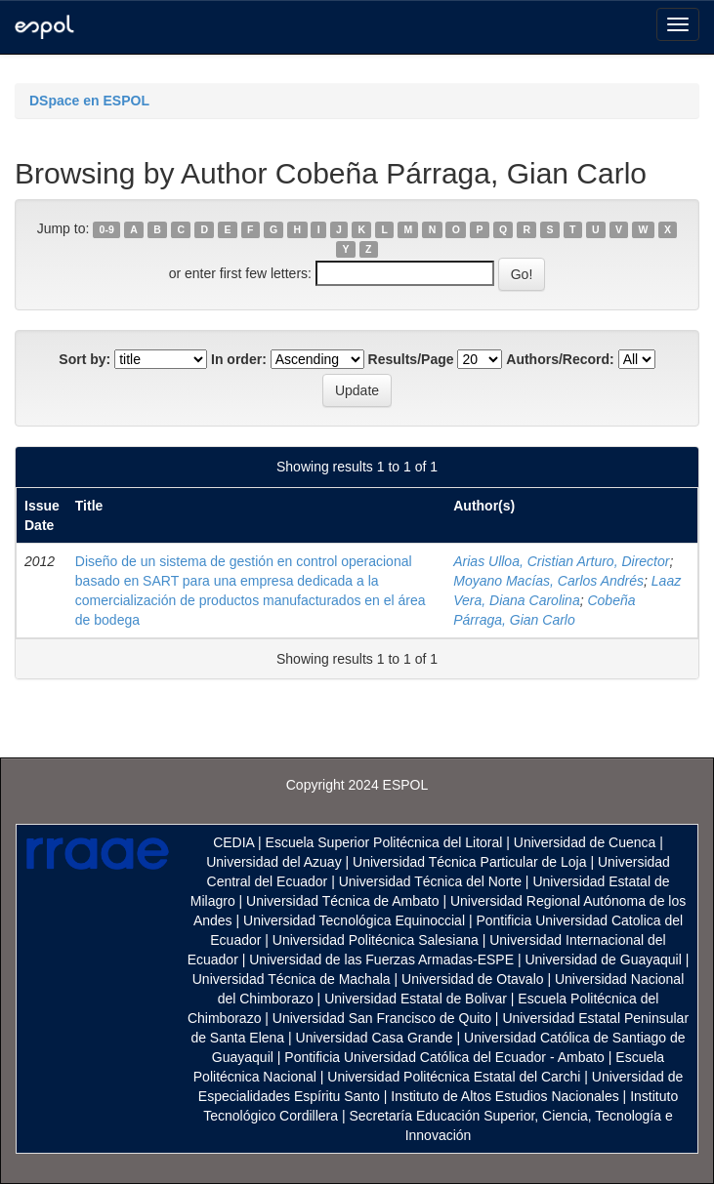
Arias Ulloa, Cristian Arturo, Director (561, 561)
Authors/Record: (559, 359)
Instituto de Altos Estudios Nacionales (504, 1096)
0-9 (107, 229)
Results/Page (411, 359)
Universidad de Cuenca (585, 842)
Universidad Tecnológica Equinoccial (354, 920)
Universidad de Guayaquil (603, 959)
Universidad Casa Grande (376, 1037)
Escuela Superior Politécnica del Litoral (384, 842)
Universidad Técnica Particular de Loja (469, 862)
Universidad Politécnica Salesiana (376, 940)
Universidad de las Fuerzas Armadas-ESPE (381, 959)
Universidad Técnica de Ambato (342, 901)
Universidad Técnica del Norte (430, 881)
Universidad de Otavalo (472, 979)
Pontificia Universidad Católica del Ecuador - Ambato (444, 1057)
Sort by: (84, 359)
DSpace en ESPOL (89, 100)
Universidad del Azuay (274, 862)
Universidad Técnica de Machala (291, 979)
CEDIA (233, 842)
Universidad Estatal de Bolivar (415, 998)
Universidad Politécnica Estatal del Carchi (453, 1076)
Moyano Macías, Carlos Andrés (548, 581)
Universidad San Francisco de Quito (382, 1018)
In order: (239, 359)
